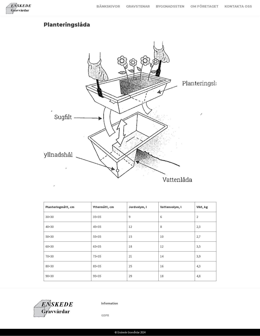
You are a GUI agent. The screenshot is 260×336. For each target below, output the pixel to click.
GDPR (105, 315)
